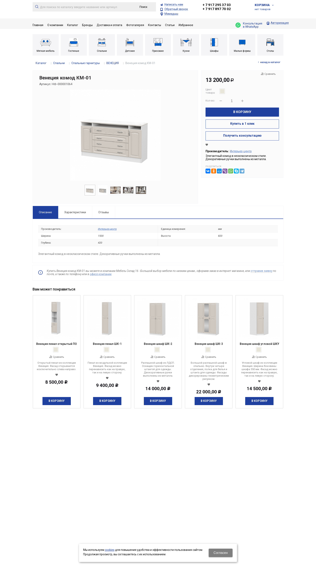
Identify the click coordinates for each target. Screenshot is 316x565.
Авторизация (280, 22)
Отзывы (103, 212)
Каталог (41, 63)
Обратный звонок (176, 9)
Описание (45, 212)
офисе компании (100, 274)
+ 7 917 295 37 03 (217, 5)
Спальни (59, 63)
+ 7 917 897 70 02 (217, 9)
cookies (110, 549)
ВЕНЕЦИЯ (112, 63)
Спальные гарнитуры (85, 63)
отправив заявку (261, 270)
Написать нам (173, 4)
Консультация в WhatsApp (248, 25)
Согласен (221, 552)
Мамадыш (171, 13)
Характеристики (75, 212)
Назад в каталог (270, 62)
